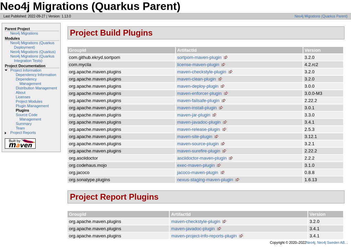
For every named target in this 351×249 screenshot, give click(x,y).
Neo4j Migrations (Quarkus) (33, 52)
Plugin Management (32, 106)
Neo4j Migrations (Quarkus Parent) (321, 16)
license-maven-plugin (198, 64)
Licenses (23, 97)
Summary (24, 124)
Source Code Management (28, 117)
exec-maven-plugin (196, 165)
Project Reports (23, 132)
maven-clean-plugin (196, 79)
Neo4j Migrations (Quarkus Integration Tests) (32, 58)
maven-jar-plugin (193, 114)
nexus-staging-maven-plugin (205, 179)
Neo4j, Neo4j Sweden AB (325, 243)
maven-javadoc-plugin (199, 122)
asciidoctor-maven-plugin (202, 158)
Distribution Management (36, 88)
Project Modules (29, 101)
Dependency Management (28, 81)
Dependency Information (36, 75)
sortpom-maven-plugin (199, 57)
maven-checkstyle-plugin (201, 71)
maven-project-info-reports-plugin (204, 235)
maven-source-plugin (198, 143)
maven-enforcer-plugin (199, 93)
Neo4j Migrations (24, 33)
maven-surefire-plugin (198, 150)
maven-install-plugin (197, 107)
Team (20, 128)
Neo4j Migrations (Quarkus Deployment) (32, 45)
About (20, 92)
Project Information (25, 70)
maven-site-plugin (195, 136)
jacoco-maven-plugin (197, 172)
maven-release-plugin (198, 129)
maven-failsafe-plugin (198, 100)
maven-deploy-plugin (198, 86)
